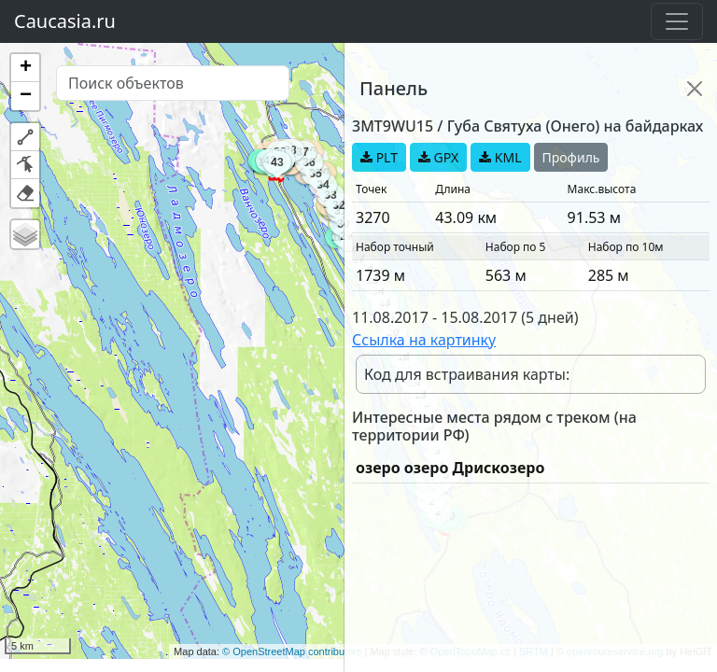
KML (500, 157)
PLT (379, 157)
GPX (438, 157)
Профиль (571, 157)
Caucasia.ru (65, 21)
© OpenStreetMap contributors (291, 651)
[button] (25, 68)
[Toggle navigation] (677, 21)
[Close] (695, 89)
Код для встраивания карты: (466, 374)
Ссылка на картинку (424, 339)
